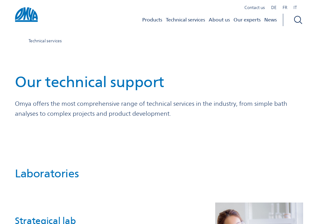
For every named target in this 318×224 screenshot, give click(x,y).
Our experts (247, 20)
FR (285, 7)
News (270, 20)
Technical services (185, 20)
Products (152, 20)
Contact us (254, 7)
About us (219, 20)
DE (273, 7)
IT (295, 7)
